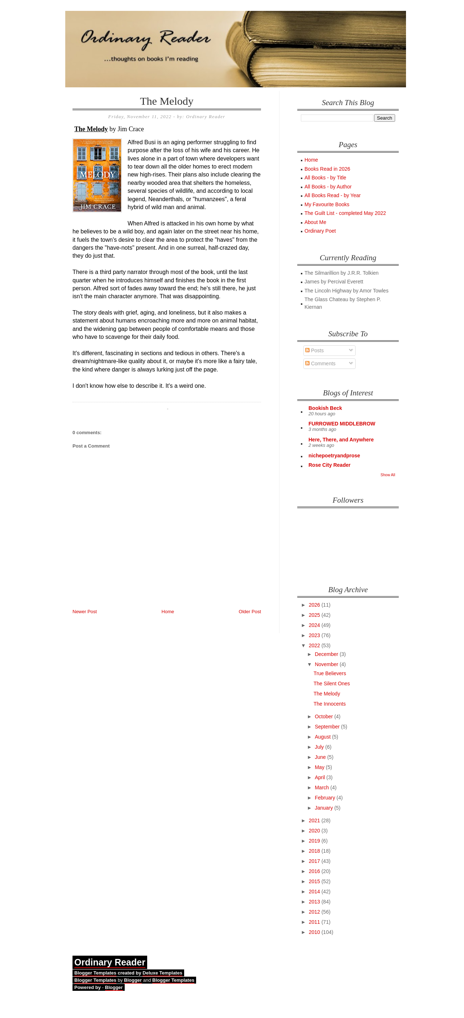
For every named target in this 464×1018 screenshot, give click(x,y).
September (328, 727)
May (320, 767)
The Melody (166, 101)
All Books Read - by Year (332, 195)
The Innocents (330, 704)
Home (168, 611)
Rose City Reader (329, 465)
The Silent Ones (332, 683)
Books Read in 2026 (327, 169)
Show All (388, 475)
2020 (315, 831)
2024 (315, 625)
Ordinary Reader (109, 962)
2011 (315, 922)
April (320, 777)
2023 (315, 635)
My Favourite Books (326, 204)
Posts (314, 350)
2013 (315, 902)
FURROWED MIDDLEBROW (341, 424)
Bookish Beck (325, 408)
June (321, 757)
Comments (320, 363)
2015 (315, 881)
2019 (315, 841)
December (327, 654)
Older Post (250, 611)
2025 (315, 615)
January (324, 808)
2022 (315, 645)
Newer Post (84, 611)
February (325, 798)
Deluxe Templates (162, 973)
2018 (315, 851)
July (320, 747)
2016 (315, 871)
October (324, 716)
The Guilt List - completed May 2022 (345, 213)
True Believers (330, 673)
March (322, 787)
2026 (315, 605)
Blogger (133, 980)
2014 (315, 891)
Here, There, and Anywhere (341, 439)
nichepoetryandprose (334, 455)
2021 (315, 820)
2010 (315, 932)
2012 (315, 912)
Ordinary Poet (320, 231)
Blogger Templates (95, 973)
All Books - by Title (325, 177)
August (323, 737)
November (327, 664)
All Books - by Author (328, 187)
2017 (315, 861)
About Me (315, 222)
